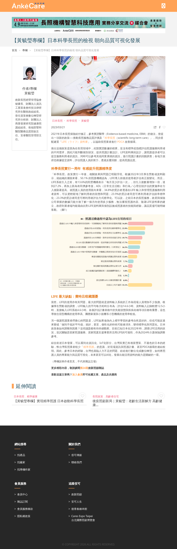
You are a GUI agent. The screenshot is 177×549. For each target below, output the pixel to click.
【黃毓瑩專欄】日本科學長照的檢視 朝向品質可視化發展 (66, 50)
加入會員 (77, 374)
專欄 (25, 50)
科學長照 (110, 138)
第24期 (84, 368)
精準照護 (88, 347)
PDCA (120, 142)
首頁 (14, 50)
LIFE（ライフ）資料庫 (75, 142)
